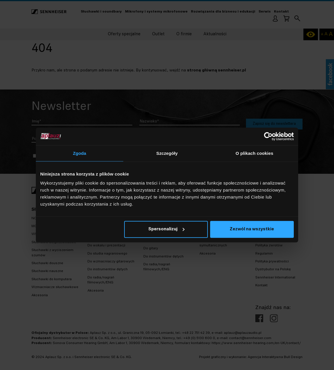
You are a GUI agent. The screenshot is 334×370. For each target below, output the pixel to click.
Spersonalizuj (166, 229)
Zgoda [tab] (79, 152)
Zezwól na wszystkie (252, 229)
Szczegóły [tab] (166, 152)
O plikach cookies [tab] (254, 152)
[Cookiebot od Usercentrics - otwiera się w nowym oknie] (268, 136)
